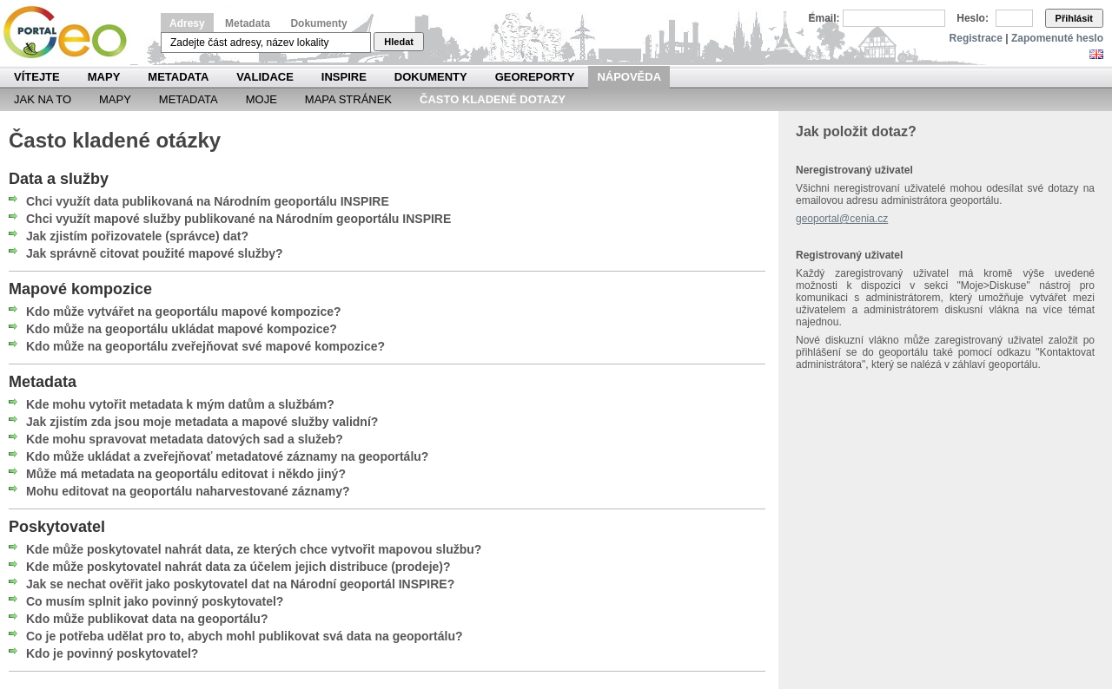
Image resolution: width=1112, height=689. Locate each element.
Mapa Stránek (348, 99)
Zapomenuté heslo (1057, 38)
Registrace (976, 38)
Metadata (247, 23)
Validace (264, 76)
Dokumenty (318, 23)
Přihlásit (1074, 18)
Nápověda (629, 76)
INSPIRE (344, 76)
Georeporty (535, 76)
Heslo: (972, 18)
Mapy (104, 76)
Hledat (399, 41)
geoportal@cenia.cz (842, 219)
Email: (824, 18)
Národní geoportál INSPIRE (71, 32)
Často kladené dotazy (493, 99)
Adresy (187, 23)
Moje (261, 99)
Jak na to (42, 99)
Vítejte (37, 76)
